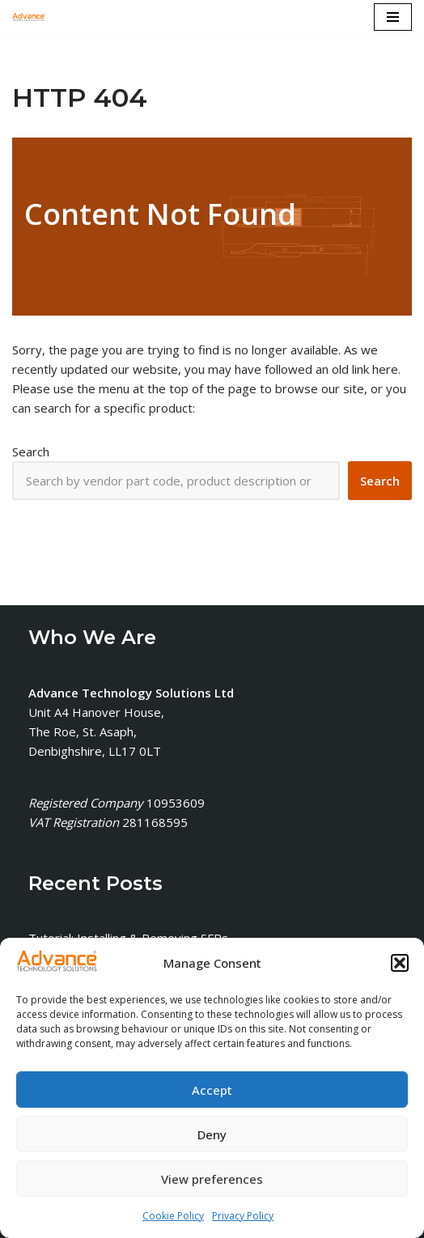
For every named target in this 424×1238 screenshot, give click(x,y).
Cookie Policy (173, 1216)
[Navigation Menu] (393, 17)
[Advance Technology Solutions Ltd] (28, 17)
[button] (400, 964)
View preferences (212, 1179)
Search (30, 451)
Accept (212, 1090)
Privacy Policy (242, 1216)
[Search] (380, 480)
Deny (212, 1134)
